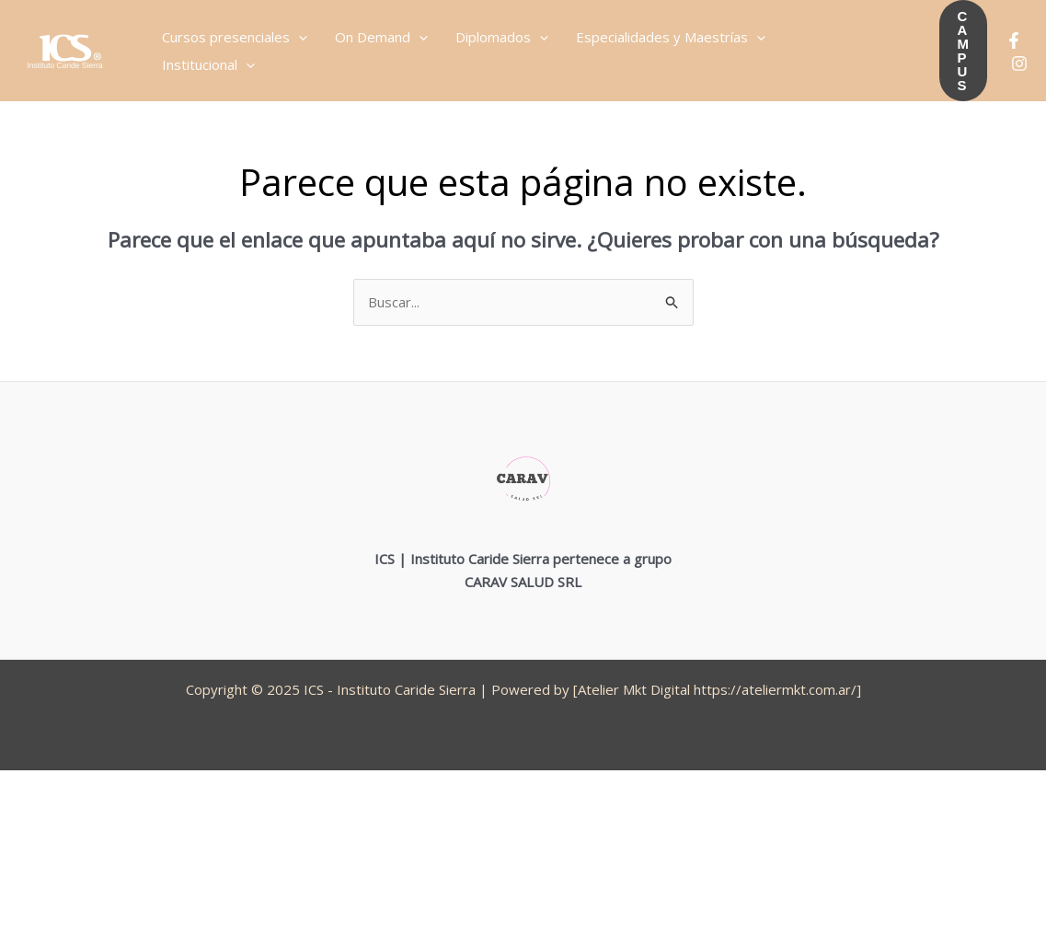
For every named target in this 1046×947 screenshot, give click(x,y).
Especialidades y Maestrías (670, 37)
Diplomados (501, 37)
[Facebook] (1014, 40)
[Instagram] (1019, 63)
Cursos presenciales (234, 37)
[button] (963, 50)
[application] (298, 37)
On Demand (381, 37)
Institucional (208, 64)
